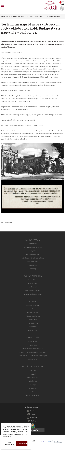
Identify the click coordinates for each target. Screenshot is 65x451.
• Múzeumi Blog (32, 330)
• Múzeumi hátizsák (32, 254)
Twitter (33, 421)
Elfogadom (22, 444)
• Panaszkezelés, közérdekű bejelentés (32, 352)
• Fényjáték (32, 251)
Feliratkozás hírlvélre (33, 430)
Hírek (8, 16)
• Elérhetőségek (32, 262)
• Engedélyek (32, 385)
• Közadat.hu (32, 359)
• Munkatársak (32, 320)
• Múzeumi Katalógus (32, 305)
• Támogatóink (32, 388)
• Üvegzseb (32, 374)
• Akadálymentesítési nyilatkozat (32, 349)
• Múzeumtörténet (32, 312)
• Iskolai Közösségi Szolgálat (32, 247)
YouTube (33, 414)
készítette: (42, 442)
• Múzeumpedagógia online (32, 294)
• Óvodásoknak (32, 283)
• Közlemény (32, 244)
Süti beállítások (9, 443)
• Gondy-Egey (32, 341)
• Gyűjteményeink (32, 323)
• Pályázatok (32, 381)
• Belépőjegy (32, 269)
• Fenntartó (32, 370)
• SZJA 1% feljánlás (32, 395)
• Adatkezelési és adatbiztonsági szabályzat (32, 356)
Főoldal (3, 16)
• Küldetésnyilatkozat (32, 316)
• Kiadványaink (32, 327)
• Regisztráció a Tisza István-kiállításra (32, 258)
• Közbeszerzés (32, 377)
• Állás (32, 309)
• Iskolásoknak (32, 287)
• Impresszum (32, 345)
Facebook (33, 411)
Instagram (33, 418)
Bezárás (28, 427)
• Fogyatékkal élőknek (32, 291)
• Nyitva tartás (32, 265)
